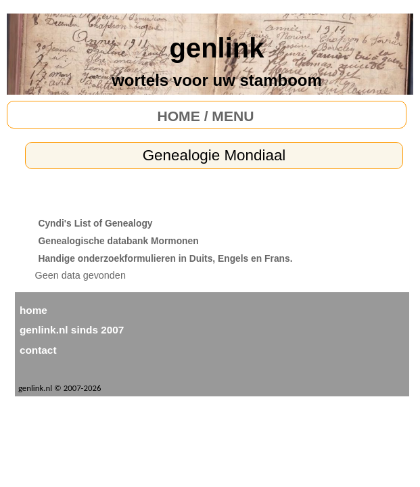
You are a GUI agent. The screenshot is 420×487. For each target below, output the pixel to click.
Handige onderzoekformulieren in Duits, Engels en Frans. (165, 258)
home (33, 310)
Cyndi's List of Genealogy (95, 223)
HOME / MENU (205, 116)
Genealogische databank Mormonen (118, 240)
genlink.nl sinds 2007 (72, 329)
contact (38, 350)
